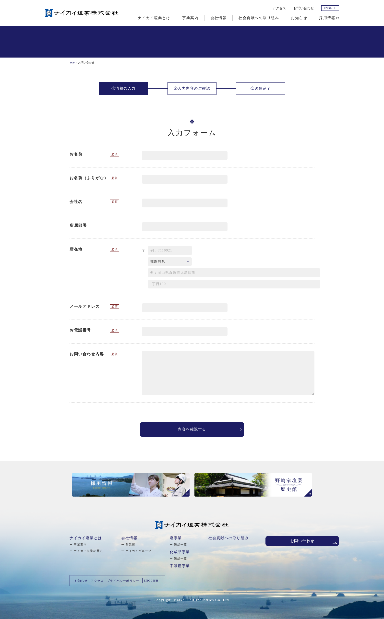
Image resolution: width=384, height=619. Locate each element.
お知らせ (81, 581)
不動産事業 (180, 566)
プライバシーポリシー (123, 581)
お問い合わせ (303, 8)
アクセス (279, 8)
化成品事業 (180, 552)
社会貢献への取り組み (228, 538)
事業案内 (80, 544)
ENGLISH (330, 8)
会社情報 (129, 538)
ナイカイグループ (139, 551)
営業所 (130, 544)
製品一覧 (180, 544)
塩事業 (176, 538)
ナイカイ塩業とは (86, 538)
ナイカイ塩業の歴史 (88, 551)
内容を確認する (192, 429)
